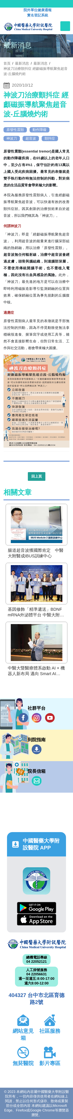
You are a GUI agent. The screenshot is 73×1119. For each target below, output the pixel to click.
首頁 (7, 63)
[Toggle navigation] (65, 26)
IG (36, 718)
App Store (36, 919)
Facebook (23, 717)
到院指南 (36, 749)
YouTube (50, 717)
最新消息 (40, 63)
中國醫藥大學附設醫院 (36, 944)
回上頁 (36, 476)
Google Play (36, 908)
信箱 (36, 781)
